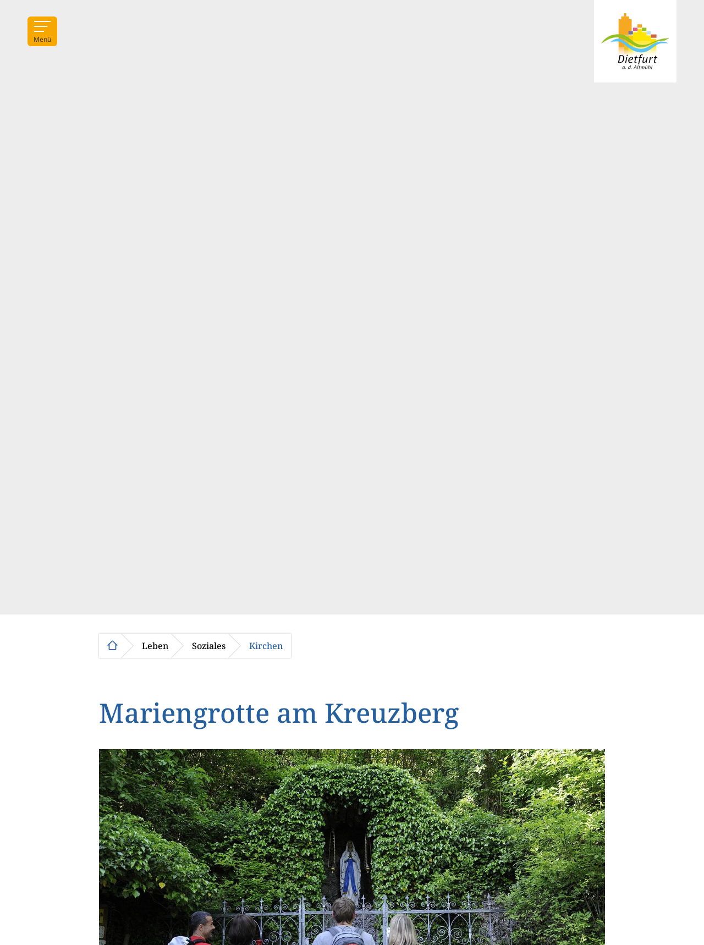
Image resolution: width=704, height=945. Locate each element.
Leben (155, 645)
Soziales (209, 645)
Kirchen (266, 645)
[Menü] (42, 31)
